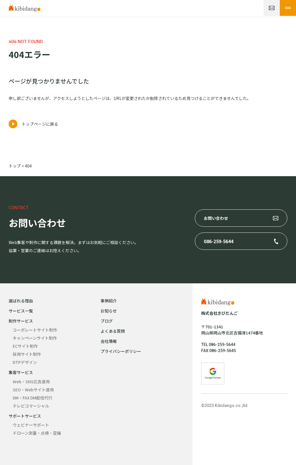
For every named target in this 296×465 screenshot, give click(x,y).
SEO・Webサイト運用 (33, 390)
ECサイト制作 (25, 346)
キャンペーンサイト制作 (35, 338)
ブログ (107, 321)
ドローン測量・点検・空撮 (37, 433)
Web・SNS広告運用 (31, 381)
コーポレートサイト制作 (35, 330)
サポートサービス (25, 416)
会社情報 (109, 341)
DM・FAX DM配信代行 (32, 398)
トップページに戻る (40, 124)
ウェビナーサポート (31, 425)
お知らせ (109, 311)
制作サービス (21, 321)
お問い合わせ (216, 218)
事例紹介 (109, 301)
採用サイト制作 (27, 354)
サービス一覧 (21, 311)
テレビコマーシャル (31, 406)
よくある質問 (113, 331)
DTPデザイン (25, 362)
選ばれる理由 (21, 301)
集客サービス (21, 372)
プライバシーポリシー (121, 351)
